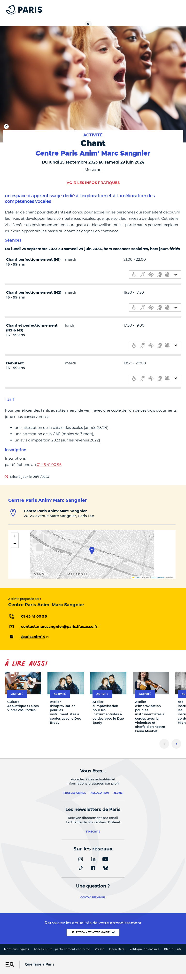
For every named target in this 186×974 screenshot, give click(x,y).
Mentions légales (16, 949)
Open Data (117, 949)
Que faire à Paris (39, 964)
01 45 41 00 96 (49, 464)
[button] (91, 550)
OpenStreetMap (158, 577)
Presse (99, 949)
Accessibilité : (62, 949)
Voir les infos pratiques (93, 182)
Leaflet (136, 577)
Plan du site (173, 949)
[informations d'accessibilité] (155, 274)
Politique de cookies (144, 949)
